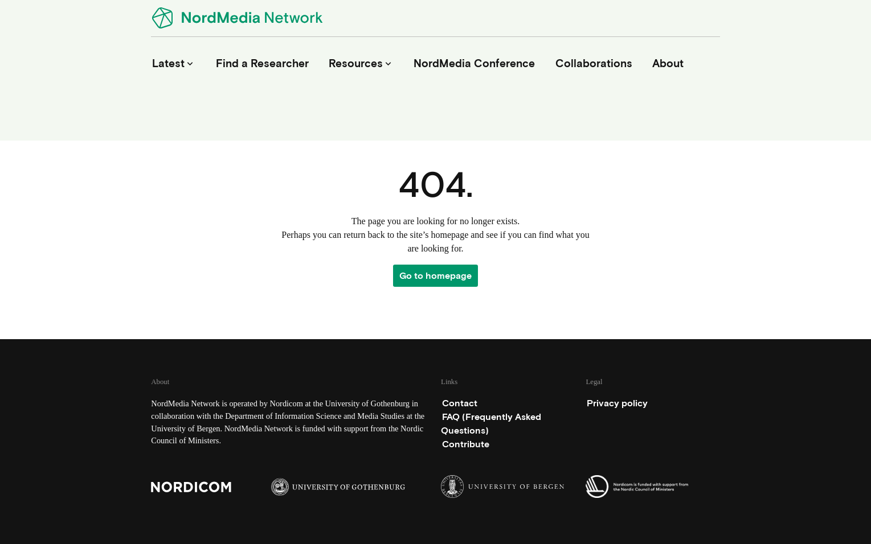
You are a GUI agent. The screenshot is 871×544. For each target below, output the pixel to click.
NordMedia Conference (474, 63)
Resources (361, 63)
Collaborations (593, 63)
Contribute (465, 444)
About (668, 63)
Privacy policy (617, 403)
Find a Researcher (262, 63)
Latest (173, 63)
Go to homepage (435, 275)
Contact (459, 403)
